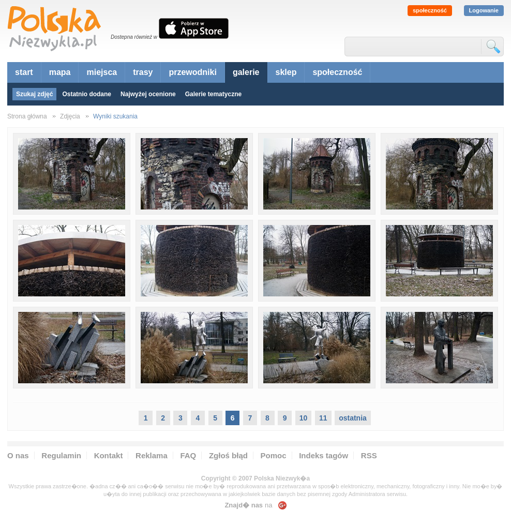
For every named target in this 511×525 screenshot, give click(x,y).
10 (303, 418)
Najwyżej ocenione (148, 94)
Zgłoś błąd (228, 455)
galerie (246, 72)
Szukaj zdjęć (34, 94)
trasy (143, 72)
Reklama (152, 455)
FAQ (188, 455)
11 (323, 418)
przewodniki (192, 72)
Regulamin (61, 455)
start (24, 72)
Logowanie (484, 10)
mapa (60, 72)
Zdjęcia (70, 116)
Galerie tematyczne (213, 94)
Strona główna (27, 116)
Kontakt (108, 455)
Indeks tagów (323, 455)
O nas (18, 455)
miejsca (101, 72)
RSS (369, 455)
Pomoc (274, 455)
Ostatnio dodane (86, 94)
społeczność (430, 10)
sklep (286, 72)
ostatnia (353, 418)
